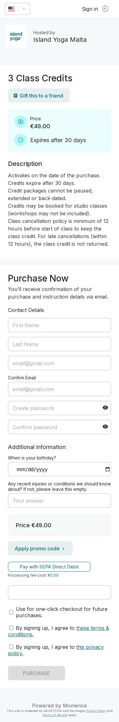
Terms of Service (55, 715)
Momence (75, 705)
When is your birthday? (32, 457)
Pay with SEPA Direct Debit (49, 567)
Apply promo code (40, 548)
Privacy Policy (96, 710)
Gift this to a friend (38, 95)
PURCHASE (36, 673)
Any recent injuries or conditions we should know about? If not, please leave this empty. (59, 486)
